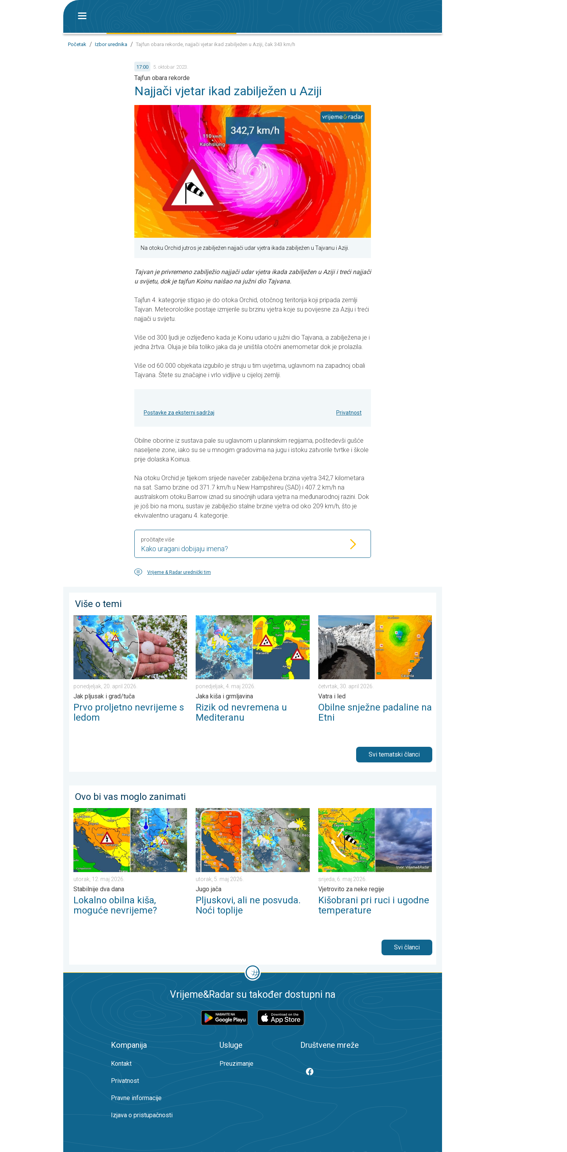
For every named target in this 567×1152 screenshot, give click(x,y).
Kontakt (121, 1063)
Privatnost (349, 413)
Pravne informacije (136, 1098)
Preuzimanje (236, 1063)
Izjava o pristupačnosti (142, 1115)
